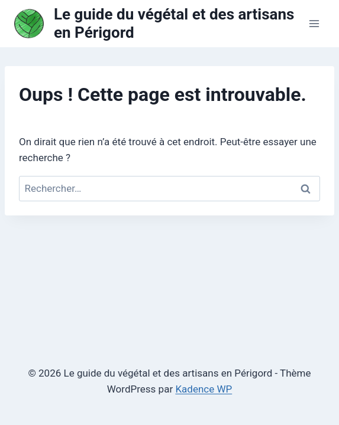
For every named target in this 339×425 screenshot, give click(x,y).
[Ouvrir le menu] (314, 23)
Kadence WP (203, 389)
